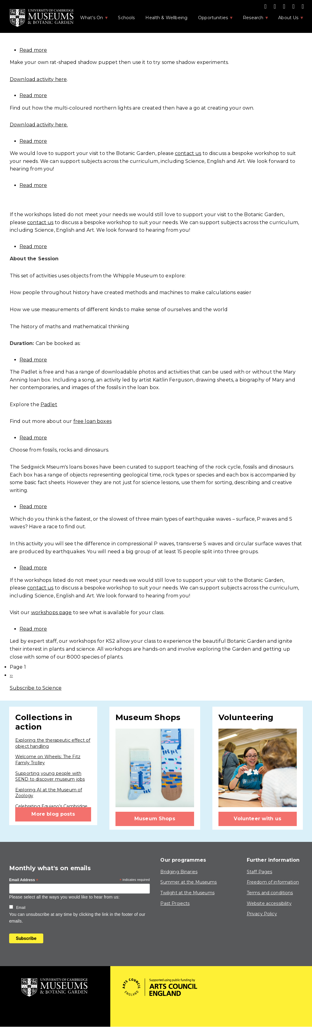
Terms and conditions (270, 892)
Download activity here (38, 79)
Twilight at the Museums (187, 892)
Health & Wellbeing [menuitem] (166, 17)
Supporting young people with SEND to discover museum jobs (50, 776)
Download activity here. (39, 125)
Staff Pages (259, 871)
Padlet (49, 404)
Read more (33, 50)
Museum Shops (154, 818)
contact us (188, 153)
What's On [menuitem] (91, 19)
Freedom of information (273, 882)
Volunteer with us (257, 818)
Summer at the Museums (188, 882)
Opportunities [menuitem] (212, 19)
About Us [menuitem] (288, 19)
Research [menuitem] (252, 19)
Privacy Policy (262, 913)
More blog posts (53, 814)
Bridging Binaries (178, 871)
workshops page (51, 612)
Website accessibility (269, 903)
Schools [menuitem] (126, 17)
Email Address (23, 880)
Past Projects (175, 903)
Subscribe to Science (36, 688)
